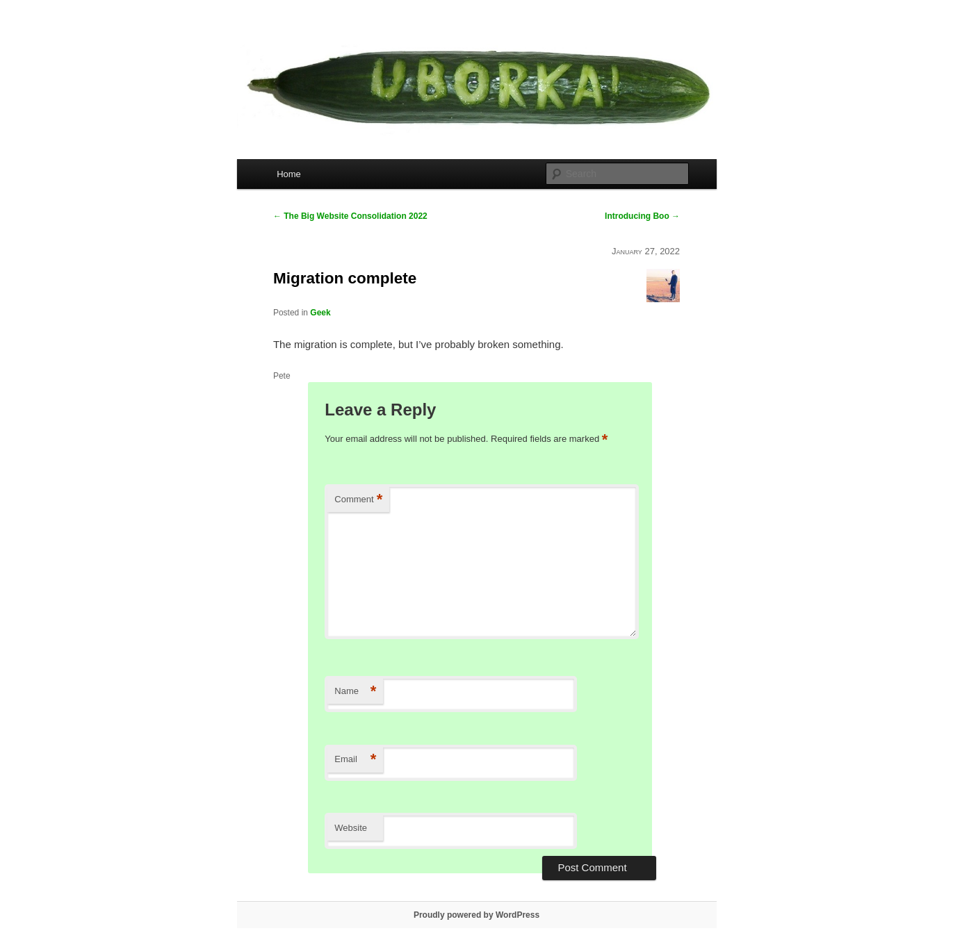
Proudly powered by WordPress (476, 915)
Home (289, 174)
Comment (358, 500)
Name (355, 692)
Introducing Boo (642, 216)
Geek (320, 312)
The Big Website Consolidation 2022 (350, 216)
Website (350, 828)
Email (355, 760)
